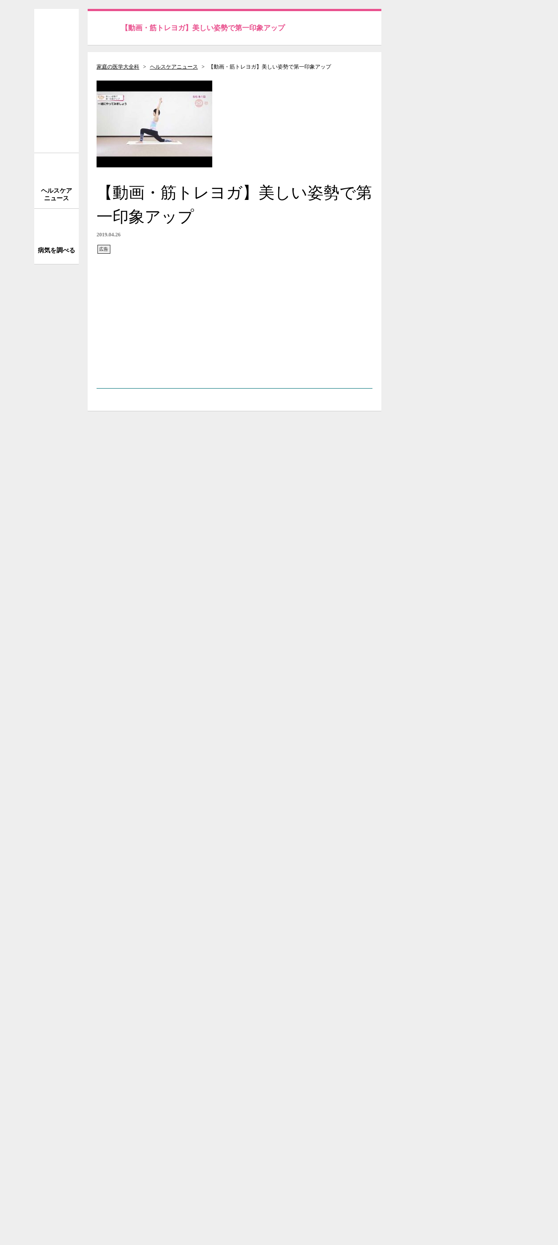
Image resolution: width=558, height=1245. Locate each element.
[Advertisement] (234, 317)
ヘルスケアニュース (174, 67)
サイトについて (461, 1057)
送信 (507, 24)
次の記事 (346, 900)
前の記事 (122, 900)
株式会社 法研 (132, 1197)
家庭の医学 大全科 (56, 81)
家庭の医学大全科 (118, 67)
